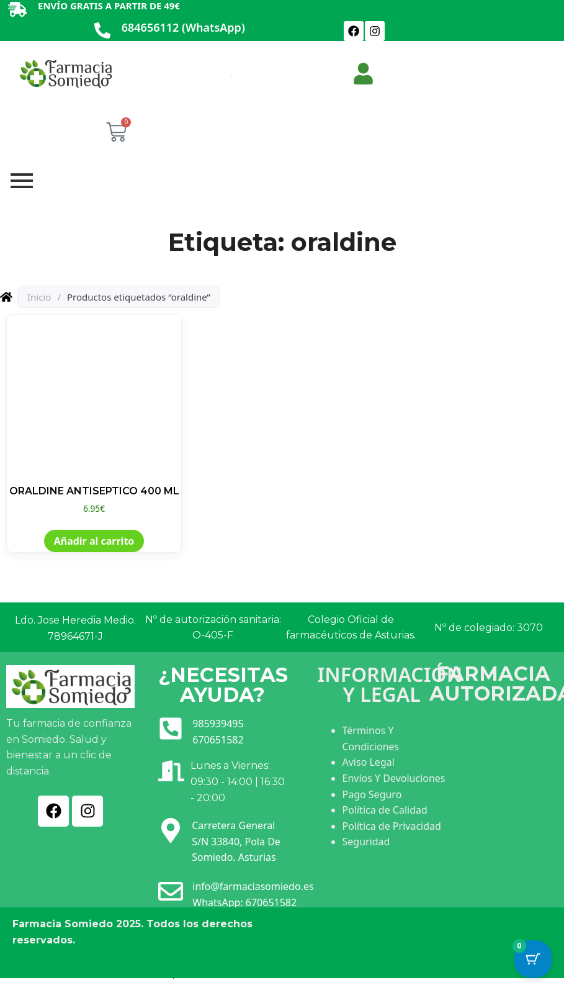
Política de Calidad (384, 810)
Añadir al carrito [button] (94, 541)
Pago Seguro (372, 794)
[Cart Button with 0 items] (533, 959)
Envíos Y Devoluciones (393, 778)
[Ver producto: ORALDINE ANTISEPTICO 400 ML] (94, 415)
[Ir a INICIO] (65, 73)
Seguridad (366, 841)
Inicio (39, 297)
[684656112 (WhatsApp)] (102, 31)
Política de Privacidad (391, 826)
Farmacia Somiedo (62, 924)
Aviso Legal (368, 762)
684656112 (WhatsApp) (183, 27)
